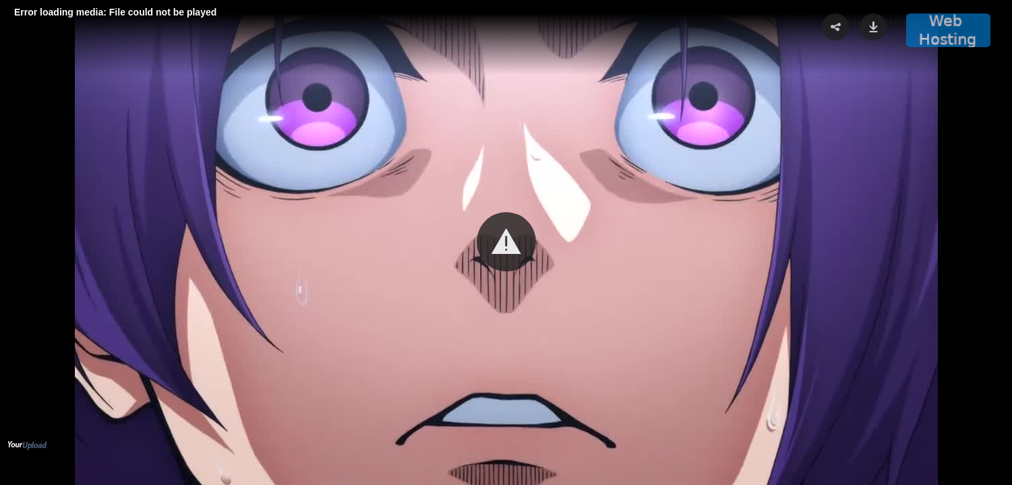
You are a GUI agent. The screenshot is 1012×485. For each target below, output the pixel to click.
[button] (506, 241)
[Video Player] (506, 242)
